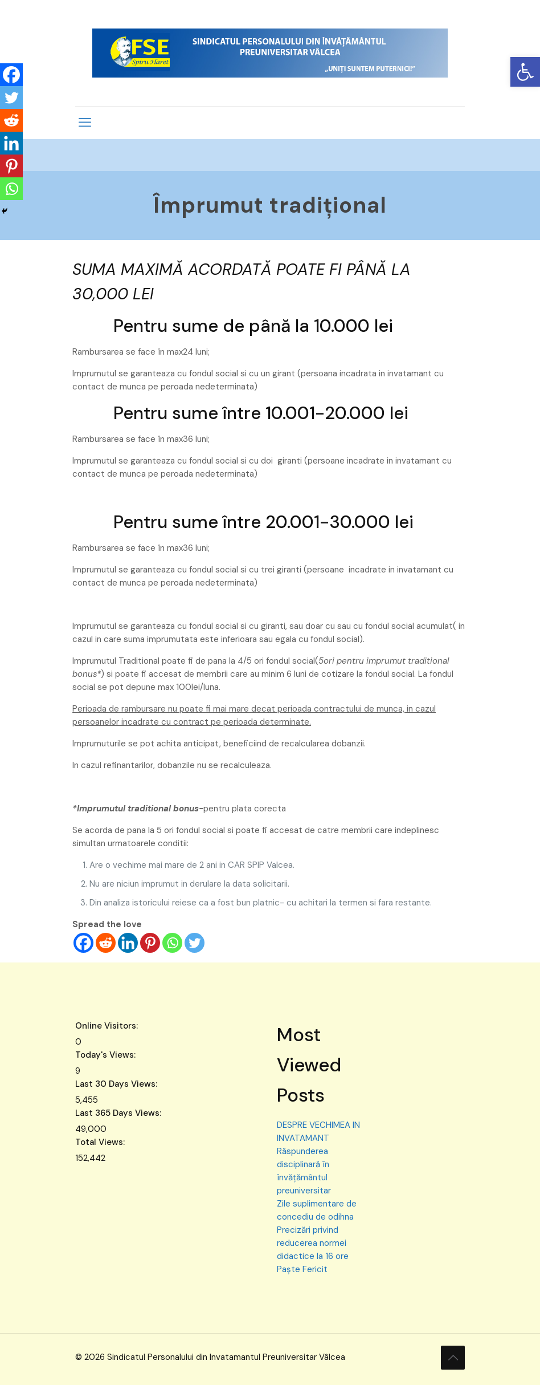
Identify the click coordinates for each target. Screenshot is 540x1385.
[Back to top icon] (453, 1358)
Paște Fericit (302, 1269)
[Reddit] (106, 943)
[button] (525, 72)
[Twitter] (194, 943)
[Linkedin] (128, 943)
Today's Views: (106, 1055)
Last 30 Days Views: (117, 1084)
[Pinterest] (150, 943)
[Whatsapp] (172, 943)
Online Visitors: (107, 1025)
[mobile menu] (85, 122)
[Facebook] (83, 943)
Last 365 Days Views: (119, 1113)
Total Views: (101, 1142)
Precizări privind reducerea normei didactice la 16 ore (313, 1243)
